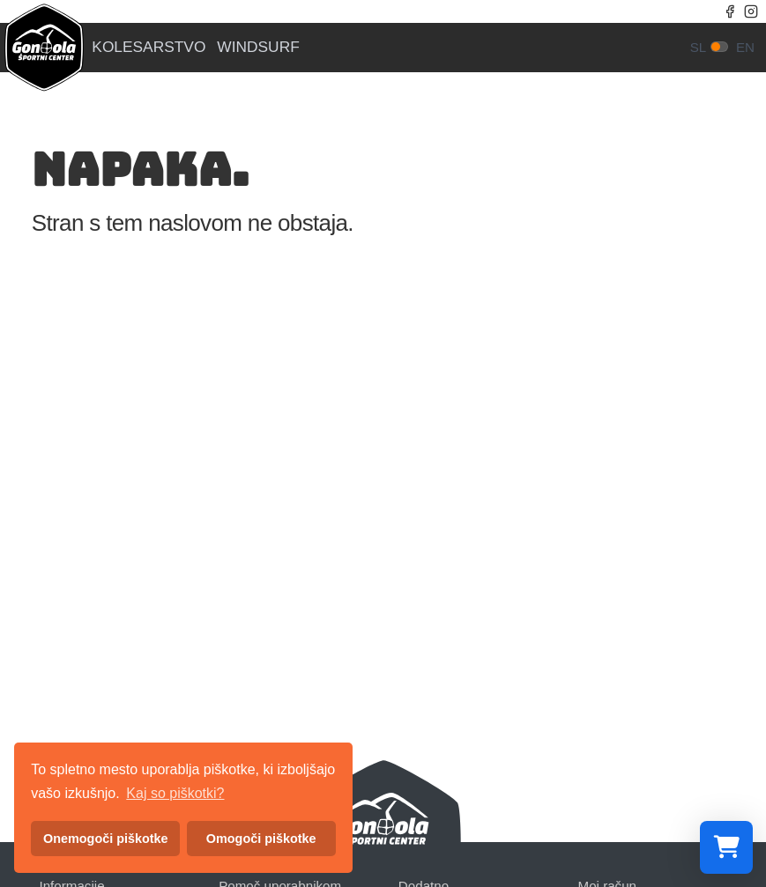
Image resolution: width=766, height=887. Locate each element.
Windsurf (258, 47)
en (745, 47)
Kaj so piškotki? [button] (175, 793)
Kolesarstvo (148, 47)
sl (698, 47)
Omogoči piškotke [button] (261, 839)
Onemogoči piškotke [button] (105, 839)
